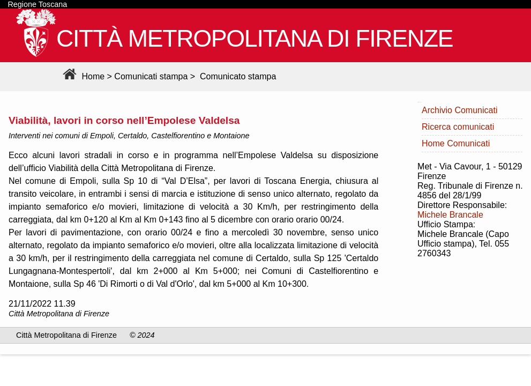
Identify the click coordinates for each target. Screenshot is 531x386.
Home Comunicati (456, 143)
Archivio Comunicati (459, 110)
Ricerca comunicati (458, 126)
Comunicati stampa (151, 76)
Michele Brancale (450, 214)
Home (82, 76)
